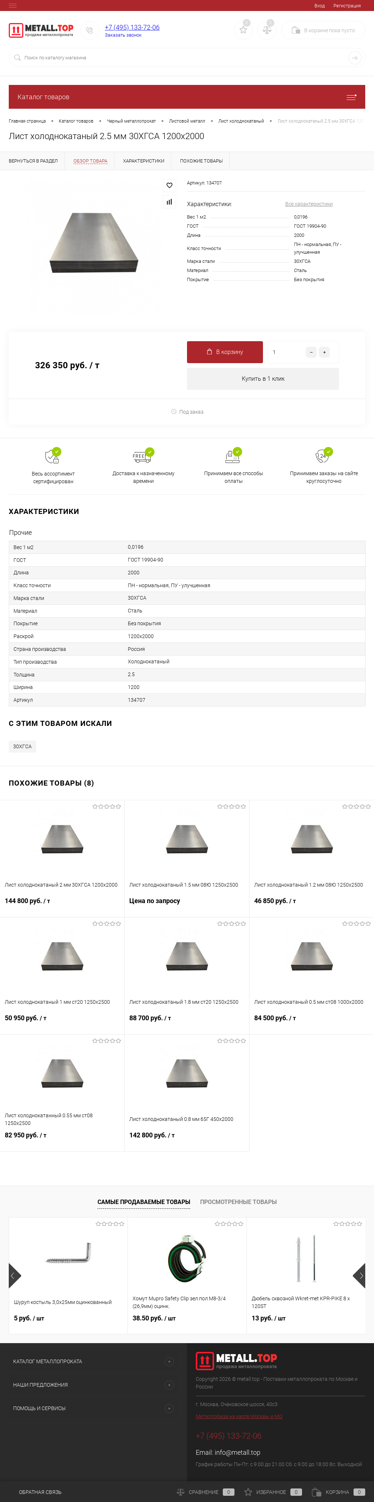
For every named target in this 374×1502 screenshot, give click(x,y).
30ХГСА (22, 747)
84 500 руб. (311, 1022)
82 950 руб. (62, 1140)
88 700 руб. (186, 1022)
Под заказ (187, 412)
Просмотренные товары (238, 1202)
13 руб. (269, 1318)
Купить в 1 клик (263, 378)
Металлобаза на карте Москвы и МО (239, 1417)
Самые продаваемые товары (144, 1202)
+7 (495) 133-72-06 (132, 27)
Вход (319, 5)
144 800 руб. (62, 905)
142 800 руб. (186, 1140)
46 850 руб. (311, 905)
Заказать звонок (123, 35)
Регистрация (347, 5)
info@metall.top (237, 1453)
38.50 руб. (154, 1318)
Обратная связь (35, 1492)
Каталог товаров (187, 97)
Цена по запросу (186, 905)
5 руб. (29, 1318)
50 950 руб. (62, 1022)
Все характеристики (309, 204)
